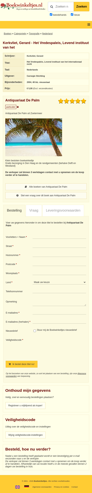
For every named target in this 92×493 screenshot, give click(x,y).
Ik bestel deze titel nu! (21, 364)
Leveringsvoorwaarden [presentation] (63, 210)
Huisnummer (12, 255)
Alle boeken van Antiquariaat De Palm (46, 186)
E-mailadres (12, 312)
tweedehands (59, 15)
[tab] (14, 210)
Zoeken (81, 6)
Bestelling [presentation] (14, 210)
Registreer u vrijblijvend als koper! (25, 405)
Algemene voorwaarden (41, 487)
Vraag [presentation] (33, 210)
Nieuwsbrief (12, 331)
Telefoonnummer (14, 291)
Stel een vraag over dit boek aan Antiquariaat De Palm (45, 195)
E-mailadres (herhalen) (17, 322)
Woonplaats (12, 273)
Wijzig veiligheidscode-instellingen (25, 435)
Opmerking (11, 301)
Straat (9, 246)
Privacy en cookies (61, 487)
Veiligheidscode (13, 340)
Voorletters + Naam (15, 237)
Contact (74, 487)
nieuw (76, 15)
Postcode (10, 264)
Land (8, 282)
